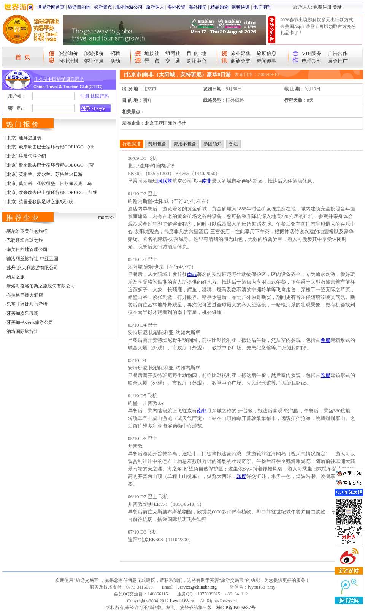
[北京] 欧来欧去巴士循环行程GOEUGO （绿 (49, 147)
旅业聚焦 (241, 53)
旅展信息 (266, 53)
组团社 (172, 53)
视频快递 (241, 7)
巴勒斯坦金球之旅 (24, 240)
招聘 (115, 53)
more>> (106, 217)
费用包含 (157, 144)
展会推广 (338, 61)
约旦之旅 (15, 276)
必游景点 (103, 7)
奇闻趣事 (266, 61)
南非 (207, 181)
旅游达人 (155, 7)
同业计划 (68, 61)
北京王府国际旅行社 (165, 123)
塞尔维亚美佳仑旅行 (27, 231)
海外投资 (176, 7)
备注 (233, 144)
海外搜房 (198, 7)
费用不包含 (184, 144)
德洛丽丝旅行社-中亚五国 (32, 258)
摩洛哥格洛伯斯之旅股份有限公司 (40, 286)
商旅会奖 (241, 61)
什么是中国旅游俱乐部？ (59, 79)
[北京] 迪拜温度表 (23, 138)
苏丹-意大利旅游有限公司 (32, 267)
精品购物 (219, 7)
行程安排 (131, 144)
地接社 (151, 53)
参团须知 (212, 144)
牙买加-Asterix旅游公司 (29, 322)
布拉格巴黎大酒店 (24, 295)
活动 (115, 61)
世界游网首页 (51, 7)
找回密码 (99, 96)
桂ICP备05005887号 (236, 607)
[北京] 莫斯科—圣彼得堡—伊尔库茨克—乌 (48, 183)
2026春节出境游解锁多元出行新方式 (316, 19)
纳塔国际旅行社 (22, 331)
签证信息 (94, 61)
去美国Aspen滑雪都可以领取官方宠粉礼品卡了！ (318, 29)
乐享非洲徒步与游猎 (27, 304)
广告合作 (338, 53)
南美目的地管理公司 (27, 249)
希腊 (325, 340)
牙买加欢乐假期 (22, 313)
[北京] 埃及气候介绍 (25, 156)
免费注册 (322, 7)
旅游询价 (68, 53)
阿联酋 (164, 181)
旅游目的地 (79, 7)
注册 (84, 96)
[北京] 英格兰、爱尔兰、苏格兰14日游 (44, 174)
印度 (241, 476)
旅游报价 (94, 53)
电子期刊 (262, 7)
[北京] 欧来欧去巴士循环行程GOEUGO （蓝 (49, 165)
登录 (337, 7)
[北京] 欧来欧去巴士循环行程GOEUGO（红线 (51, 192)
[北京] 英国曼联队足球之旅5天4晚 (39, 201)
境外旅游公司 (129, 7)
